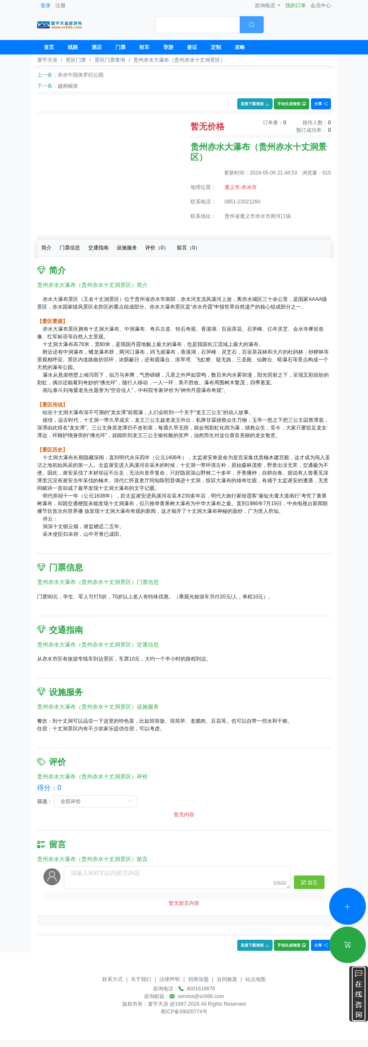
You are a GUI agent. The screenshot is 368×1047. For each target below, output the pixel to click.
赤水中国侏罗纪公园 (81, 75)
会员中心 (320, 6)
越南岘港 (68, 86)
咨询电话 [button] (265, 6)
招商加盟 (198, 979)
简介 (46, 248)
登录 (45, 6)
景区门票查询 (110, 60)
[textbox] (197, 24)
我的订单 (295, 6)
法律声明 (169, 979)
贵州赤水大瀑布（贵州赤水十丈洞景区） (179, 60)
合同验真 (227, 979)
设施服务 (127, 248)
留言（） (188, 248)
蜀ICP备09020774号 (184, 1012)
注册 (60, 6)
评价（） (157, 248)
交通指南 (98, 248)
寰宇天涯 (47, 60)
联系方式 (112, 979)
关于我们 (141, 979)
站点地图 (255, 979)
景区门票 (76, 60)
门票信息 (70, 248)
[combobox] (209, 24)
